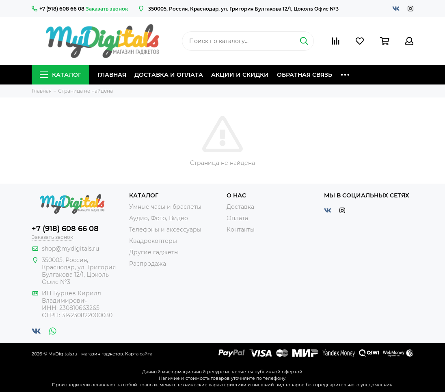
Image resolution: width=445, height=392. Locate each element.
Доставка (240, 206)
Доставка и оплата (168, 74)
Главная (111, 74)
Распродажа (147, 263)
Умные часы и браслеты (165, 206)
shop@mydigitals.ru (70, 248)
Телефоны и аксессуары (165, 229)
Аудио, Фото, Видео (158, 218)
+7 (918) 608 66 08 (58, 9)
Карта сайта (138, 354)
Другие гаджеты (154, 252)
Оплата (237, 218)
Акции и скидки (240, 74)
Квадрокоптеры (153, 241)
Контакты (241, 229)
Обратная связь (304, 74)
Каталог (60, 74)
